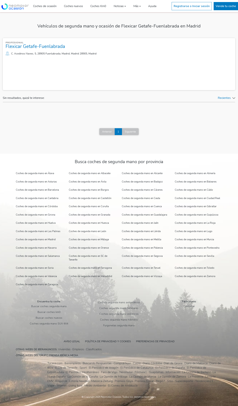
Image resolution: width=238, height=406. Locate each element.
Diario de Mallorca (196, 363)
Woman (62, 386)
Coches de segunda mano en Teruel (141, 268)
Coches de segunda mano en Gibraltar (196, 206)
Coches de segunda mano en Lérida (141, 231)
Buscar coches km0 (49, 312)
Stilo (170, 381)
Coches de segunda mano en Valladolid (90, 276)
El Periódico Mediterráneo (82, 372)
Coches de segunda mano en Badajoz (142, 181)
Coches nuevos (72, 6)
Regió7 (160, 381)
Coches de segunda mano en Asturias (36, 181)
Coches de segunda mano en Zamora (195, 276)
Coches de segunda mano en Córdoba (37, 206)
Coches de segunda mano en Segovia (142, 256)
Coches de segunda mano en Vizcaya (142, 276)
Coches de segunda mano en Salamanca (38, 256)
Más (135, 6)
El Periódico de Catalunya (136, 368)
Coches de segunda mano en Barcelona (37, 190)
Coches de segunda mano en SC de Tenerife (88, 257)
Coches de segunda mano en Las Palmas (38, 231)
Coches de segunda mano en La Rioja (195, 223)
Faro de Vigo (109, 372)
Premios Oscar (144, 381)
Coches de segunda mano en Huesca (89, 223)
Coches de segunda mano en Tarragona (90, 268)
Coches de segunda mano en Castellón (90, 198)
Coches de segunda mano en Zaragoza (37, 284)
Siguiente (130, 131)
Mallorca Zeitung (102, 381)
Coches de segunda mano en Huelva (36, 223)
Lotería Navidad (79, 381)
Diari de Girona (173, 363)
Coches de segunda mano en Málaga (89, 239)
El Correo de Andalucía (122, 386)
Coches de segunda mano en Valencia (36, 276)
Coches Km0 (98, 6)
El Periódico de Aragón (103, 368)
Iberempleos (73, 363)
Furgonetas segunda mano (119, 325)
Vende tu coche (226, 6)
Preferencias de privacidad (155, 341)
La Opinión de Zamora (172, 377)
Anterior (107, 131)
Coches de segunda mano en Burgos (89, 190)
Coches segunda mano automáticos (119, 302)
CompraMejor (122, 363)
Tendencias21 (204, 381)
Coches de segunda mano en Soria (35, 268)
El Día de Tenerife (66, 368)
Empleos (78, 349)
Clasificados (94, 349)
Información (173, 372)
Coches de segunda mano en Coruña (89, 206)
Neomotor (126, 372)
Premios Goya (124, 381)
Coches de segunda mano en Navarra (36, 248)
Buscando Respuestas (97, 363)
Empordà (61, 381)
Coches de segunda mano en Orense (89, 248)
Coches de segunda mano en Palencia (142, 248)
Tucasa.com (54, 363)
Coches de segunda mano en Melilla (141, 239)
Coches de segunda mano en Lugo (193, 231)
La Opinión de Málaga (113, 377)
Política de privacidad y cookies (108, 341)
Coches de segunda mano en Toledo (194, 268)
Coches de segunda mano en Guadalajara (144, 214)
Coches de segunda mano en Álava (35, 173)
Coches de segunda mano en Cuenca (142, 206)
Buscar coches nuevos (49, 318)
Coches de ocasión (44, 6)
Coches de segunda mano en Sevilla (194, 256)
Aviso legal (72, 341)
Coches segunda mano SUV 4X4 (49, 323)
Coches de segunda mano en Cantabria (37, 198)
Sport (83, 368)
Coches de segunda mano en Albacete (89, 173)
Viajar (50, 386)
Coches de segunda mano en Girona (35, 214)
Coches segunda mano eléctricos (119, 314)
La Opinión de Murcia (142, 377)
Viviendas (64, 349)
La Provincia (195, 377)
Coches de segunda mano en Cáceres (142, 190)
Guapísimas (156, 372)
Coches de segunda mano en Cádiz (194, 190)
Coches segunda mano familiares (119, 308)
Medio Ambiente (95, 386)
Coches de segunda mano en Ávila (87, 181)
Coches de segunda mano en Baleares (196, 181)
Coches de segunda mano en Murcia (194, 239)
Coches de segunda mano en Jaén (140, 223)
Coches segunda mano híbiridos (119, 319)
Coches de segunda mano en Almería (195, 173)
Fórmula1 (141, 372)
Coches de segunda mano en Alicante (142, 173)
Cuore (137, 363)
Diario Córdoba (152, 363)
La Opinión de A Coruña (83, 377)
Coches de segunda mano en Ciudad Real (197, 198)
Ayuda (152, 6)
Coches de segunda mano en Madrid (36, 239)
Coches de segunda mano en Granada (89, 214)
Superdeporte (184, 381)
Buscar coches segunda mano (49, 306)
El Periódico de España (170, 368)
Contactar (189, 306)
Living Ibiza (75, 386)
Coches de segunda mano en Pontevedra (197, 248)
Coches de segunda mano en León (87, 231)
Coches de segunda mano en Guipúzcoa (196, 214)
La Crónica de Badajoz (196, 372)
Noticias (118, 6)
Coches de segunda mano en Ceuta (141, 198)
